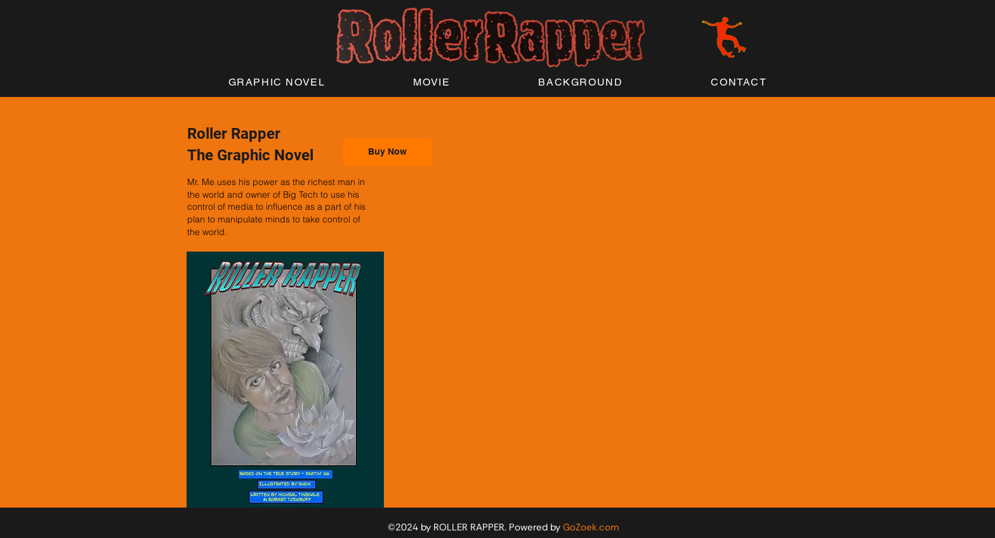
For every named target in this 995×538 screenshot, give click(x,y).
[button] (277, 83)
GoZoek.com (591, 527)
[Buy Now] (387, 152)
